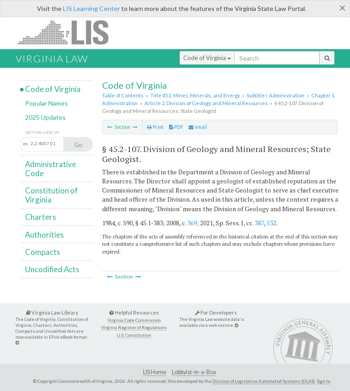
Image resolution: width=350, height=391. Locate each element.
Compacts (42, 252)
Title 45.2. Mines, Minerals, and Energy (195, 95)
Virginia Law (51, 58)
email (198, 127)
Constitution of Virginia (51, 195)
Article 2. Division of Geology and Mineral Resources (206, 103)
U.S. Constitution (134, 335)
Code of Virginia (207, 57)
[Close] (342, 8)
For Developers (216, 312)
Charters (40, 217)
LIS (68, 32)
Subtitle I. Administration (275, 95)
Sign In (323, 381)
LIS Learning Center (91, 8)
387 (259, 222)
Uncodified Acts (52, 269)
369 (192, 222)
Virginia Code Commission (134, 320)
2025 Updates (45, 117)
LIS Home (154, 372)
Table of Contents (123, 95)
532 (271, 222)
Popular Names (46, 103)
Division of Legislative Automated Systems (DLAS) (263, 381)
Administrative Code (50, 168)
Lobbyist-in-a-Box (194, 372)
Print (155, 127)
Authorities (44, 234)
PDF (176, 127)
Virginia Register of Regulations (134, 327)
